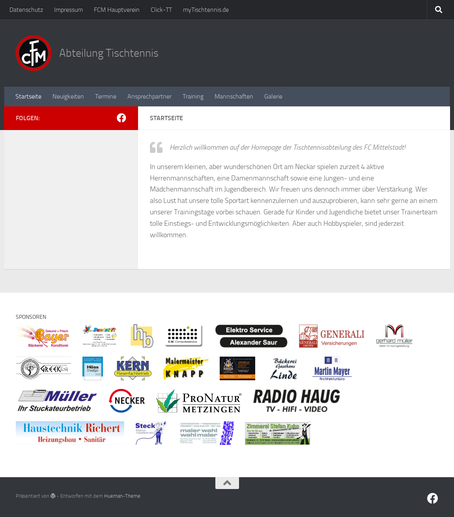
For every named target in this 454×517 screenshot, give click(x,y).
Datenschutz (26, 9)
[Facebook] (121, 118)
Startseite (28, 96)
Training (193, 96)
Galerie (273, 96)
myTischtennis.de (206, 9)
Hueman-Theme (122, 496)
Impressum (68, 9)
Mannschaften (234, 96)
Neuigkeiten (68, 96)
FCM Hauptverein (117, 9)
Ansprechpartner (149, 96)
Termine (105, 96)
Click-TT (161, 9)
